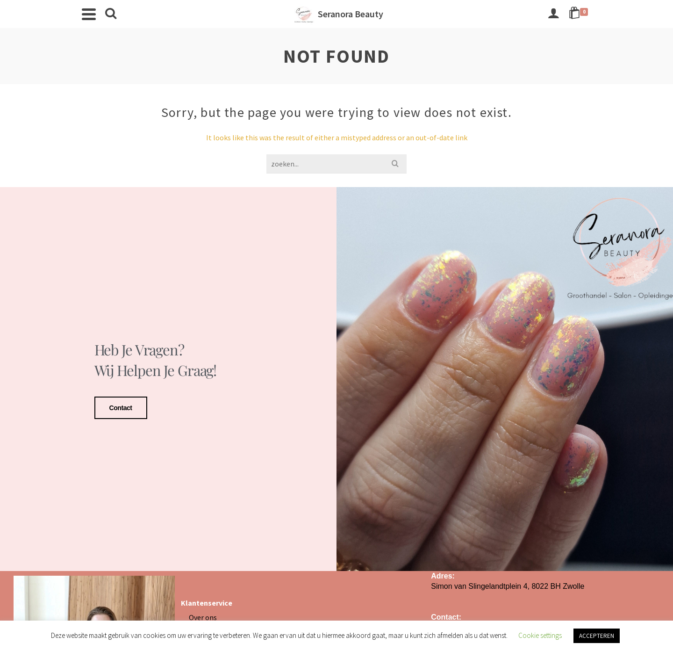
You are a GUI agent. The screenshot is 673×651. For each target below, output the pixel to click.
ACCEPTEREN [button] (596, 636)
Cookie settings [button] (540, 635)
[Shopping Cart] (580, 14)
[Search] (110, 14)
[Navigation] (88, 14)
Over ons (203, 614)
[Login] (553, 14)
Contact (120, 406)
